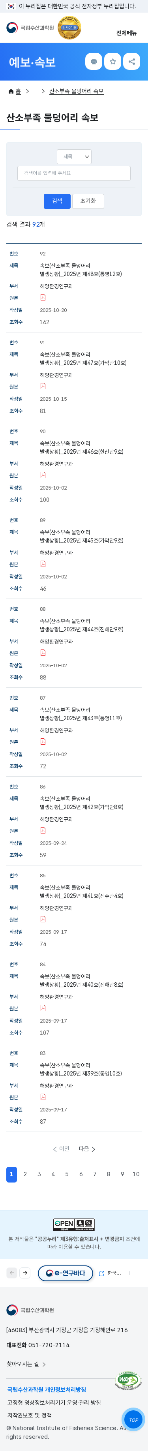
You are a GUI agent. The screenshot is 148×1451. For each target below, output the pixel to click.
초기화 (88, 201)
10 (136, 1174)
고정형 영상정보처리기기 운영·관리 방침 (54, 1402)
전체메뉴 (126, 33)
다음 (84, 1149)
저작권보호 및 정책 (29, 1415)
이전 (64, 1149)
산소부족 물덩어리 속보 (76, 91)
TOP (133, 1420)
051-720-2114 (48, 1345)
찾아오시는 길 (27, 1364)
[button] (24, 1272)
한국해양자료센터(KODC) (114, 1273)
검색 (57, 201)
